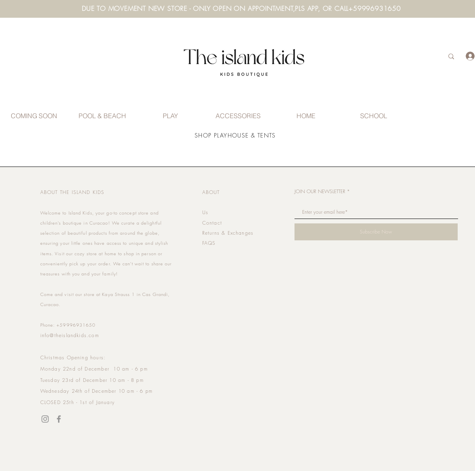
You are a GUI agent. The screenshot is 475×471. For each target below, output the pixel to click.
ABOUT (211, 192)
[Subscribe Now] (376, 231)
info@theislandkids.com (69, 335)
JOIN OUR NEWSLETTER (320, 191)
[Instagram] (45, 419)
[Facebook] (59, 419)
